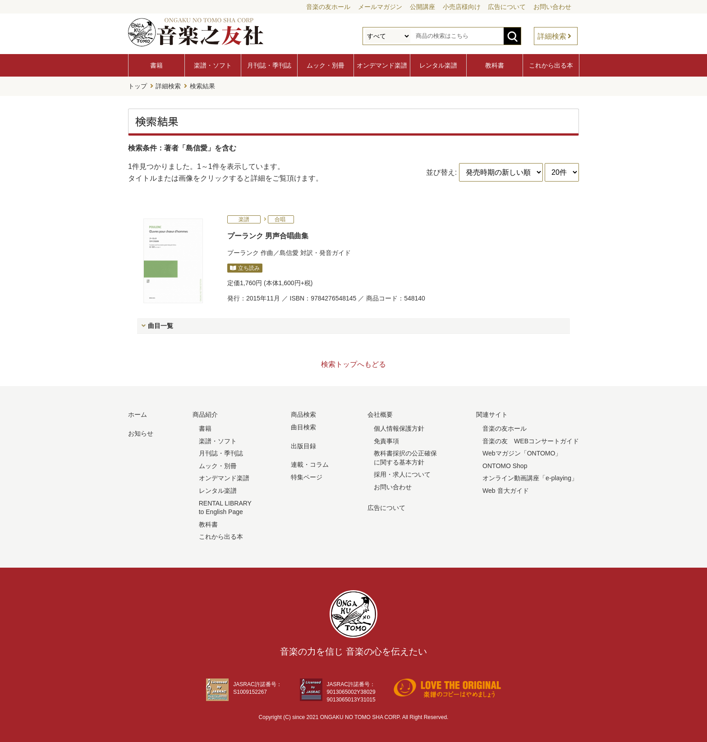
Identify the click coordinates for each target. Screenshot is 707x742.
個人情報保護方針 (399, 428)
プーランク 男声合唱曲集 (267, 235)
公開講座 (422, 6)
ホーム (137, 414)
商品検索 (303, 414)
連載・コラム (310, 464)
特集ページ (306, 476)
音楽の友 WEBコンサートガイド (530, 440)
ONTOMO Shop (504, 465)
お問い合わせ (552, 6)
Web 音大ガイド (505, 490)
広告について (507, 6)
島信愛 (289, 251)
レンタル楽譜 (438, 65)
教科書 (494, 65)
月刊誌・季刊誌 (269, 65)
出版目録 (303, 445)
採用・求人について (402, 474)
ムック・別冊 (325, 65)
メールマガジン (380, 6)
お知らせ (140, 433)
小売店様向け (462, 6)
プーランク (243, 251)
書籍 (156, 65)
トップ (137, 86)
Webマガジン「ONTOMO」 (521, 452)
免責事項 (386, 440)
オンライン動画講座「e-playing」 (530, 477)
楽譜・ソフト (213, 65)
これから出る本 (551, 65)
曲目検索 (303, 426)
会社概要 (380, 414)
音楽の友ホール (328, 6)
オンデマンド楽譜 (382, 65)
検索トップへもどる (353, 364)
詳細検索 (551, 36)
